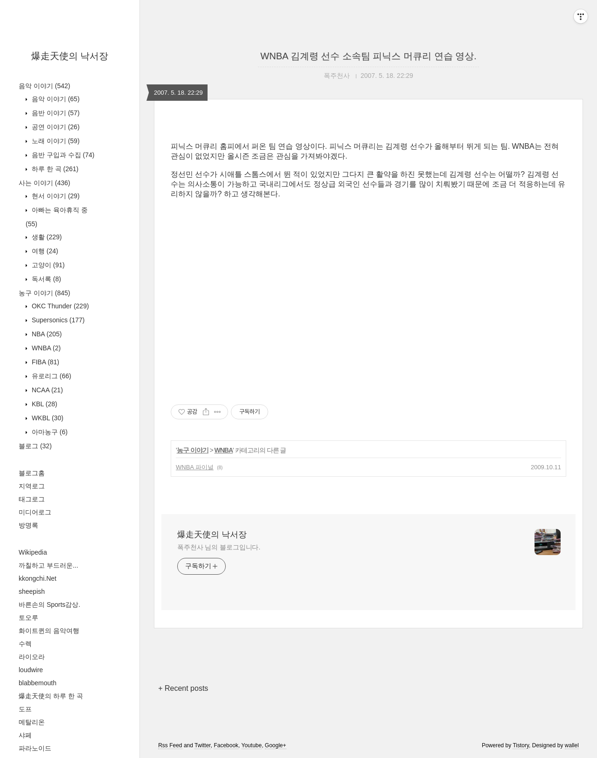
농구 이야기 (44, 293)
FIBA (44, 362)
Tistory (521, 745)
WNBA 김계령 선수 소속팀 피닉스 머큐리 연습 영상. (368, 56)
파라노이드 (35, 748)
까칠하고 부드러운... (48, 565)
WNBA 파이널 (195, 467)
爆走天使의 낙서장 (70, 56)
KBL (43, 404)
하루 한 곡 (54, 169)
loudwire (31, 670)
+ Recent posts (183, 688)
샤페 (25, 735)
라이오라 (32, 657)
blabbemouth (37, 683)
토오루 (28, 617)
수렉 (25, 643)
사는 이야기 (44, 183)
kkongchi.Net (37, 578)
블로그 (35, 446)
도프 (25, 709)
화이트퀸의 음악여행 (49, 630)
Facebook (226, 745)
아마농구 (49, 432)
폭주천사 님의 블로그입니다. (218, 547)
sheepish (32, 591)
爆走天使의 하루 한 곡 (51, 696)
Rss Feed (170, 745)
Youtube (252, 745)
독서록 (45, 279)
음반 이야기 (55, 113)
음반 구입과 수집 (62, 155)
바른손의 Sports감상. (49, 604)
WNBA (45, 348)
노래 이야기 (55, 141)
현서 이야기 (55, 196)
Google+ (275, 745)
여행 (44, 251)
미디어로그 (35, 512)
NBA (46, 334)
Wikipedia (33, 552)
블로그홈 (32, 473)
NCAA (46, 390)
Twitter (202, 745)
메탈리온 (32, 722)
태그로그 (32, 499)
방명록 (28, 525)
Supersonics (57, 320)
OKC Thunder (59, 306)
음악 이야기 (44, 86)
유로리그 (50, 376)
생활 (46, 237)
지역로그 (32, 486)
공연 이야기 (55, 127)
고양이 (47, 265)
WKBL (46, 418)
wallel (572, 745)
